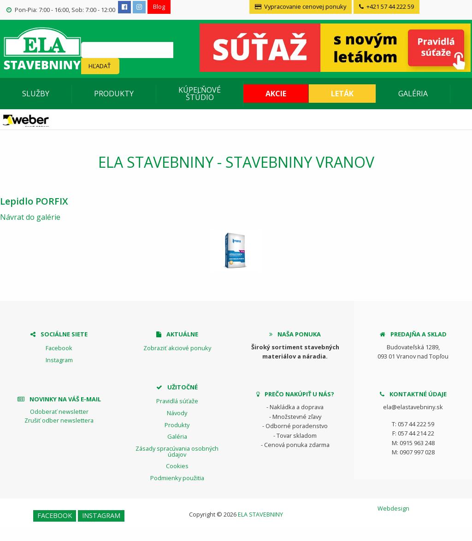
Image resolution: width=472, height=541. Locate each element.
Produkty (114, 93)
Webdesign (393, 508)
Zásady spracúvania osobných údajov (177, 451)
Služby (35, 93)
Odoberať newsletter (59, 411)
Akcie (276, 93)
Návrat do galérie (30, 217)
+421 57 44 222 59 (386, 6)
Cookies (177, 466)
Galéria (413, 93)
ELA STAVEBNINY (260, 514)
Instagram (59, 360)
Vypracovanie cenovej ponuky (300, 6)
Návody (177, 413)
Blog (159, 6)
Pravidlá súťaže (177, 401)
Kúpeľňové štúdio (199, 93)
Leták (342, 93)
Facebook (59, 348)
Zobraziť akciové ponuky (177, 348)
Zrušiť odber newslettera (59, 420)
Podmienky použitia (177, 478)
